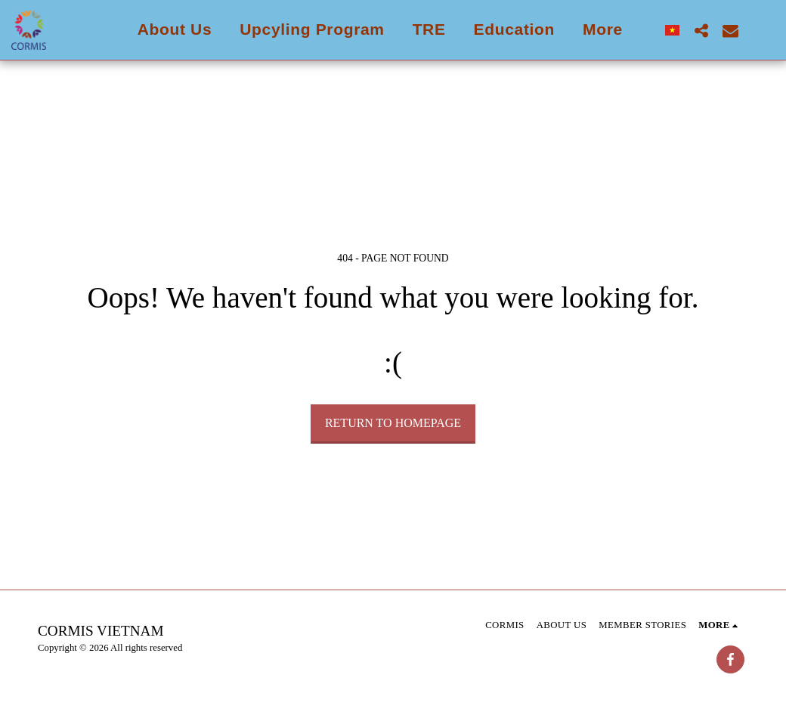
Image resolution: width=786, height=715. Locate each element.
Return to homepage (393, 422)
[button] (701, 30)
